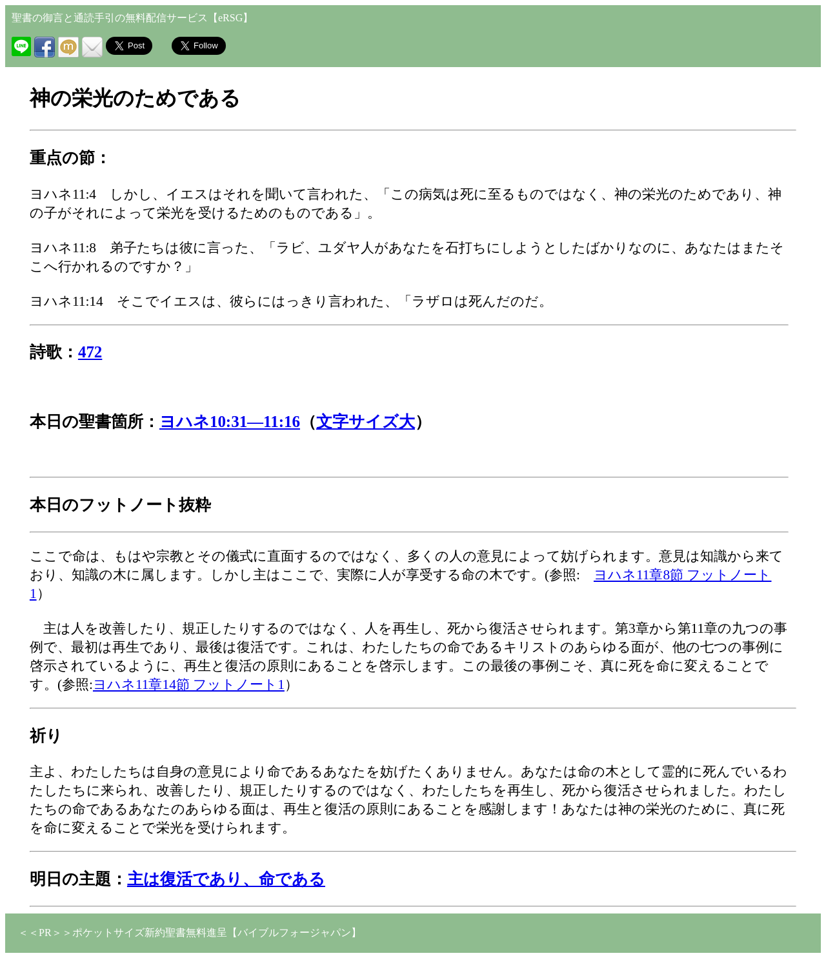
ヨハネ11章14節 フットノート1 (189, 684)
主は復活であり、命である (226, 879)
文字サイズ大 (365, 421)
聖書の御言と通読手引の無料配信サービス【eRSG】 (132, 17)
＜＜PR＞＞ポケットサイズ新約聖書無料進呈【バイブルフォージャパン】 (189, 932)
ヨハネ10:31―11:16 (229, 421)
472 (90, 352)
